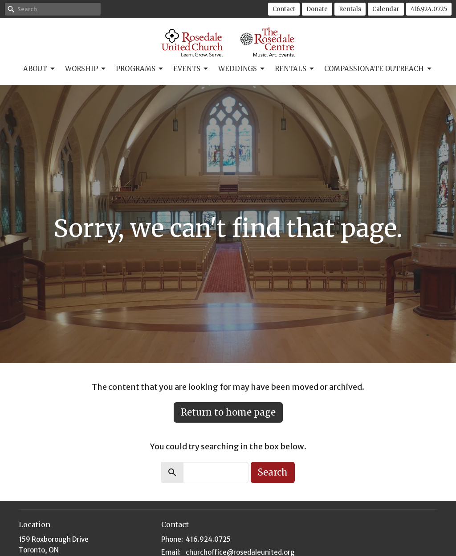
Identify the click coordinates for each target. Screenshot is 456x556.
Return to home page (228, 412)
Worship (86, 68)
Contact (284, 9)
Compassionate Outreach (378, 68)
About (39, 68)
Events (191, 68)
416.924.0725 (429, 9)
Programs (140, 68)
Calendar (385, 9)
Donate (317, 9)
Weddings (242, 68)
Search (273, 472)
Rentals (350, 9)
